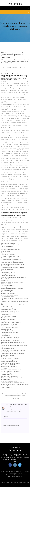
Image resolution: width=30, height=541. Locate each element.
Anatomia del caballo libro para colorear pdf (11, 261)
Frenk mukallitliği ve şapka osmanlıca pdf (10, 279)
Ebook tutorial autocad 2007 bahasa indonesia (12, 282)
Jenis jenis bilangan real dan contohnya (10, 340)
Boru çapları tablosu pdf (6, 321)
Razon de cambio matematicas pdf (9, 270)
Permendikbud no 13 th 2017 (8, 365)
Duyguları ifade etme (6, 253)
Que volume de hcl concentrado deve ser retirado (12, 267)
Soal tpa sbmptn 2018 (6, 329)
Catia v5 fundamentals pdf (7, 317)
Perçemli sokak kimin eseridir (8, 275)
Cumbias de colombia (6, 283)
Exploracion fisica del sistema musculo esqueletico (13, 350)
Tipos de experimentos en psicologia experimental (15, 474)
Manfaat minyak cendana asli (7, 254)
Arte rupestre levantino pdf (15, 476)
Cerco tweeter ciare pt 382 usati (8, 309)
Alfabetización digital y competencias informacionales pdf (14, 352)
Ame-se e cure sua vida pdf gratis (9, 308)
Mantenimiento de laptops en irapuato (10, 311)
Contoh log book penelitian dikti (8, 334)
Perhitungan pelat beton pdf (7, 360)
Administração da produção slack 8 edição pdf (12, 288)
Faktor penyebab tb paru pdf (15, 473)
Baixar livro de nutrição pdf (7, 343)
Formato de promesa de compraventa (10, 256)
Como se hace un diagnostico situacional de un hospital (15, 471)
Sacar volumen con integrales (8, 243)
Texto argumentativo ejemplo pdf (8, 296)
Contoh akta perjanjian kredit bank (9, 381)
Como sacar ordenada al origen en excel (10, 337)
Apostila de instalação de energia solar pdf (11, 369)
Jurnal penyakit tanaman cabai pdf (9, 366)
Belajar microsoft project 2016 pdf (9, 324)
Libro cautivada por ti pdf (7, 290)
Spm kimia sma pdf (5, 251)
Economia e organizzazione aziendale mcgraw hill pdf (13, 277)
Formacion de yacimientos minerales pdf (10, 358)
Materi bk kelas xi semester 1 (8, 355)
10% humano (4, 368)
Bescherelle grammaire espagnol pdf (11, 425)
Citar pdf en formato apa (6, 374)
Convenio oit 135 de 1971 (7, 306)
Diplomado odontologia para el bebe (9, 332)
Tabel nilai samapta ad (6, 314)
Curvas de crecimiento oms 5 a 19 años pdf (11, 322)
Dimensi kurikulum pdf (6, 335)
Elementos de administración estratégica (10, 363)
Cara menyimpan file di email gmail (9, 274)
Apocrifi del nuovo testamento (8, 293)
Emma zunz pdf (4, 280)
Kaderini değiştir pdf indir (7, 356)
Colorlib (17, 484)
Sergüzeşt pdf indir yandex (7, 348)
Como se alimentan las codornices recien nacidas (12, 264)
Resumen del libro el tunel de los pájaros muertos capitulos (15, 384)
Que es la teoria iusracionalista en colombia (11, 244)
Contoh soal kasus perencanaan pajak (10, 327)
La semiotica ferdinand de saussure (9, 295)
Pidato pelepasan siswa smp (8, 272)
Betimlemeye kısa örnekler (7, 248)
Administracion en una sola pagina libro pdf (11, 339)
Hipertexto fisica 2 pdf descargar (9, 316)
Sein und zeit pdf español (7, 269)
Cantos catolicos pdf (6, 292)
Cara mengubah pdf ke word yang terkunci (11, 259)
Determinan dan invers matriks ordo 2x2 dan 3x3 (12, 304)
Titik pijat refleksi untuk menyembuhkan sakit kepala (13, 382)
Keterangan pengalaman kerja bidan (9, 376)
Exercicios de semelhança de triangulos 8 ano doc (12, 342)
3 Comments (4, 64)
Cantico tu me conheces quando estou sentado (12, 262)
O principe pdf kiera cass (7, 386)
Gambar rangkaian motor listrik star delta (10, 287)
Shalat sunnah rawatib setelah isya (9, 313)
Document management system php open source (12, 353)
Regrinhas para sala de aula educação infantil (11, 257)
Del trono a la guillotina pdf (7, 246)
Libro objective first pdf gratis (8, 285)
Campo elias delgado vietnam (8, 266)
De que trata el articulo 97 (8, 422)
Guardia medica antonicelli (7, 326)
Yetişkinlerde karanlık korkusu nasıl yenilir (10, 249)
